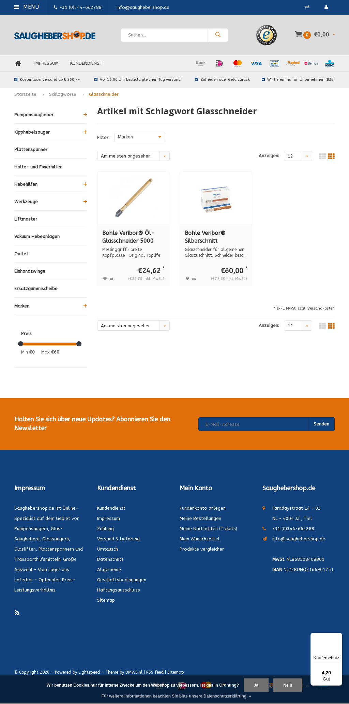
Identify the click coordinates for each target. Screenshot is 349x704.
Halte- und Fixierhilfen (38, 168)
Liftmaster (25, 220)
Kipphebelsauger (32, 133)
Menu (26, 7)
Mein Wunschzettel (199, 539)
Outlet (21, 255)
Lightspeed (89, 673)
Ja (256, 685)
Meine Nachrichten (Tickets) (208, 529)
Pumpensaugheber (34, 116)
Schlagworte (62, 95)
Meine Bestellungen (200, 519)
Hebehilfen (25, 185)
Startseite (25, 95)
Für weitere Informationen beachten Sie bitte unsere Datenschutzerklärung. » (176, 696)
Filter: (103, 138)
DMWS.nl (133, 673)
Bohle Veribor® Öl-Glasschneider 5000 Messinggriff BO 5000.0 (132, 238)
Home (17, 65)
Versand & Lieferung (118, 539)
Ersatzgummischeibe (36, 290)
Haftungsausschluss (118, 591)
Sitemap (106, 601)
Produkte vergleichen (202, 550)
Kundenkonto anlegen (203, 509)
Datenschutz (110, 560)
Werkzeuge (26, 203)
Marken (21, 307)
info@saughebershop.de (298, 539)
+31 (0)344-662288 (78, 7)
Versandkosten (321, 310)
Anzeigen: (269, 157)
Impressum (46, 64)
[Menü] (338, 637)
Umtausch (107, 550)
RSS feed (155, 673)
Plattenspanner (30, 150)
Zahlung (105, 529)
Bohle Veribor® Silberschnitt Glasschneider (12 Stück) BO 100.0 (208, 238)
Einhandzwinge (29, 272)
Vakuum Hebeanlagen (37, 237)
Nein (287, 685)
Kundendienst (86, 64)
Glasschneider (104, 95)
